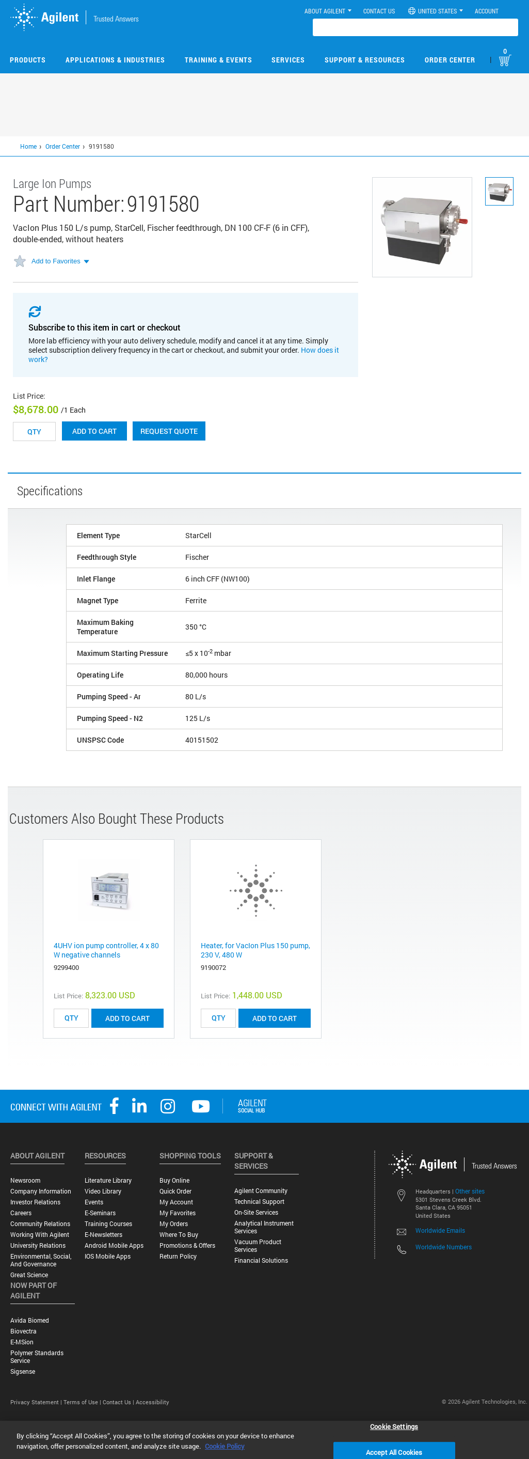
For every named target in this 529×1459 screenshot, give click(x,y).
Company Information (40, 1191)
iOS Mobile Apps (108, 1256)
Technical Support (259, 1201)
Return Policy (178, 1256)
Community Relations (40, 1224)
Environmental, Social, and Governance (40, 1260)
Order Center (450, 60)
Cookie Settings (394, 1426)
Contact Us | (119, 1402)
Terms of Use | (83, 1402)
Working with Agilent (39, 1234)
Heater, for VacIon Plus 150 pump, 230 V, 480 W (255, 950)
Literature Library (108, 1180)
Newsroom (25, 1180)
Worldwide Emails (440, 1230)
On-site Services (256, 1212)
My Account (176, 1202)
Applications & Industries (115, 60)
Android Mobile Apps (114, 1245)
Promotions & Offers (187, 1245)
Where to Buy (178, 1234)
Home (28, 146)
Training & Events (218, 60)
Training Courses (108, 1224)
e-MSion (22, 1342)
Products (28, 60)
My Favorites (177, 1213)
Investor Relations (35, 1202)
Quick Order (175, 1191)
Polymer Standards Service (36, 1356)
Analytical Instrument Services (264, 1227)
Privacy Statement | (36, 1402)
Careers (20, 1213)
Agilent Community (260, 1191)
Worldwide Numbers (443, 1247)
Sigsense (22, 1371)
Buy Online (174, 1180)
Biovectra (23, 1331)
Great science (29, 1275)
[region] (264, 1440)
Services (288, 60)
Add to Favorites (56, 261)
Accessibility (152, 1402)
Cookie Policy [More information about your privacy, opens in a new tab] (225, 1446)
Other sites (470, 1191)
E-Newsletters (103, 1234)
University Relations (38, 1245)
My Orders (173, 1224)
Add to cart (94, 431)
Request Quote (169, 431)
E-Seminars (100, 1213)
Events (94, 1202)
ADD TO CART (127, 1018)
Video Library (103, 1191)
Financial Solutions (261, 1260)
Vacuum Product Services (257, 1245)
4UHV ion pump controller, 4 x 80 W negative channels (106, 950)
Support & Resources (365, 60)
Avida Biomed (29, 1320)
